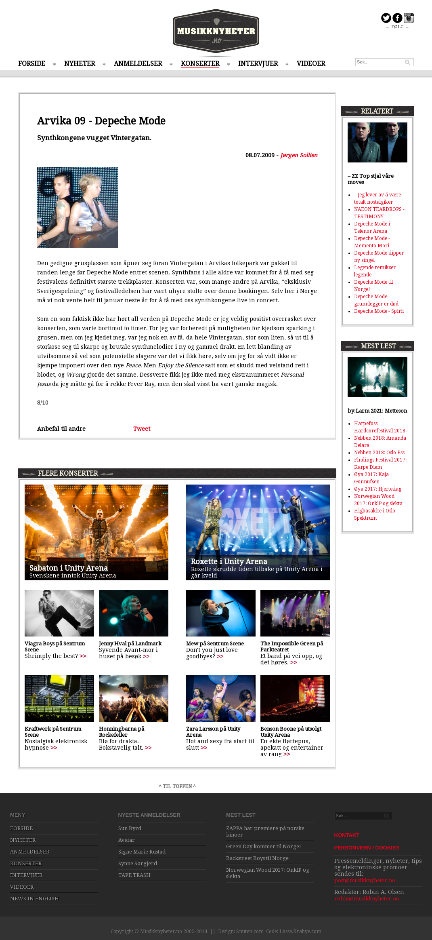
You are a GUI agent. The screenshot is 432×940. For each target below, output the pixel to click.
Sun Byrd (129, 828)
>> (83, 656)
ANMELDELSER (138, 63)
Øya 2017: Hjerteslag (377, 489)
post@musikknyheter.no (364, 880)
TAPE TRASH (134, 875)
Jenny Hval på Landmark (130, 644)
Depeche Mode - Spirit (379, 311)
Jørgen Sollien (298, 155)
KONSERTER (200, 63)
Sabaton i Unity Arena (68, 568)
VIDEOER (311, 63)
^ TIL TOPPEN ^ (177, 786)
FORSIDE (31, 63)
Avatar (126, 840)
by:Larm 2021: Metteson (377, 411)
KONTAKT (347, 835)
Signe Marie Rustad (142, 852)
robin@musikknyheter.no (366, 899)
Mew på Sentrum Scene (215, 644)
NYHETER (79, 63)
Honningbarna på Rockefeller (121, 732)
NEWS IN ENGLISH (34, 899)
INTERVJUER (258, 63)
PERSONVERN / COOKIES (367, 848)
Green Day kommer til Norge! (263, 846)
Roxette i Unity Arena (229, 561)
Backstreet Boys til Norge (257, 858)
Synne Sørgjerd (137, 863)
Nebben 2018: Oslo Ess (379, 452)
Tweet (141, 429)
